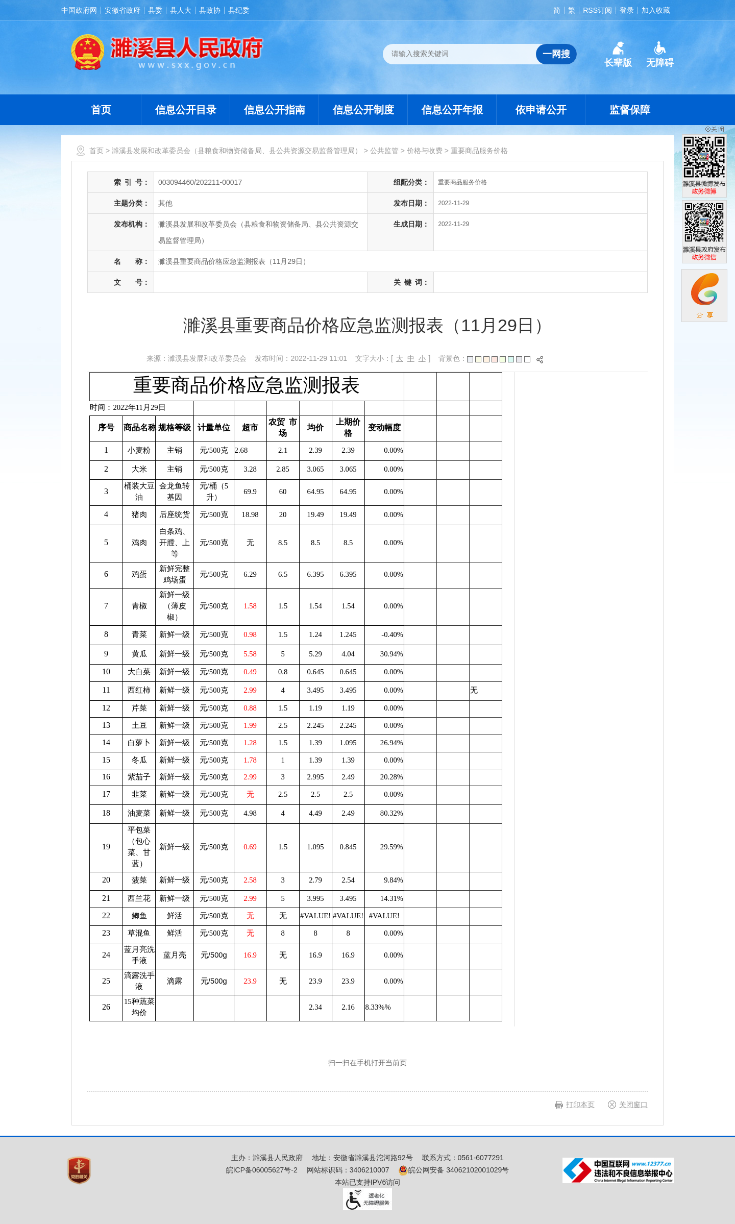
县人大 (180, 10)
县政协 (209, 10)
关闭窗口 (633, 1104)
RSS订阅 (597, 10)
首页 (101, 109)
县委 (155, 10)
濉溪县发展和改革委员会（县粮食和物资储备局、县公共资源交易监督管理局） (237, 150)
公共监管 (384, 150)
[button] (618, 54)
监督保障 (629, 109)
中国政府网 (79, 10)
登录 (627, 10)
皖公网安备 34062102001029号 (453, 1170)
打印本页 (580, 1104)
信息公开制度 (363, 109)
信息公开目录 (185, 109)
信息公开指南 (274, 109)
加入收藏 (656, 10)
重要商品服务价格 (479, 150)
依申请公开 (541, 109)
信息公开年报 (452, 109)
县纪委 (239, 10)
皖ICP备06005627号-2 (262, 1170)
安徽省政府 (122, 10)
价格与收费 (425, 150)
